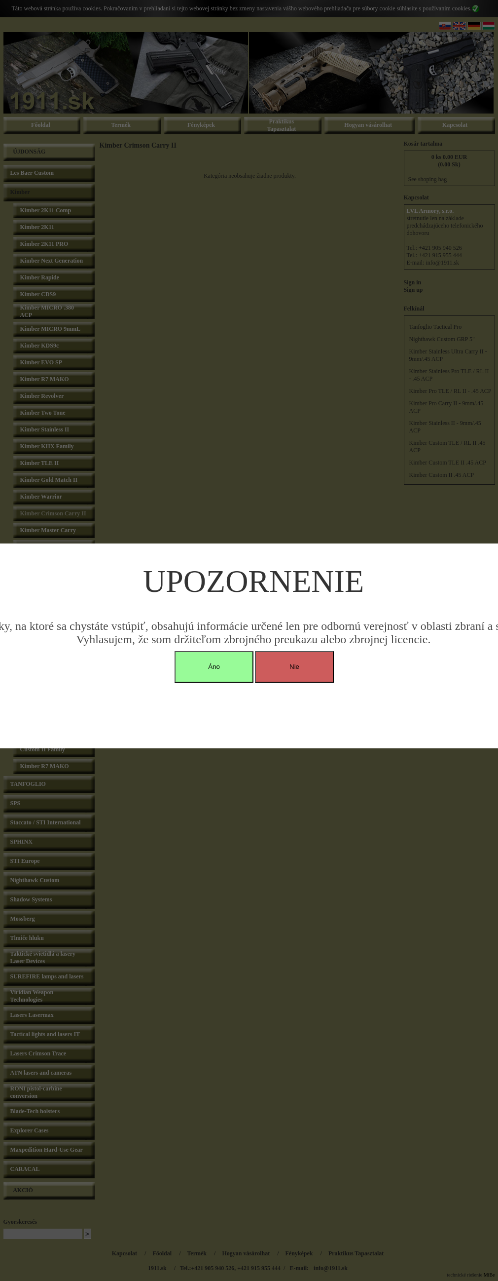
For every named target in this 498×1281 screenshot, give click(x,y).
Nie (294, 666)
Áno (214, 666)
